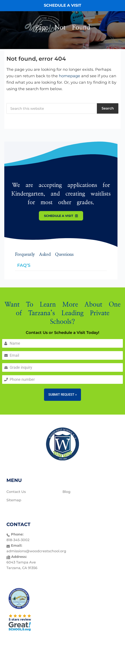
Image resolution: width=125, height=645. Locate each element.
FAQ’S (23, 265)
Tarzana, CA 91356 (21, 568)
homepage (69, 76)
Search (108, 108)
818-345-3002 (17, 540)
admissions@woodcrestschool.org (36, 551)
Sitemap (13, 500)
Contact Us (16, 492)
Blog (66, 492)
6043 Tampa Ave (21, 562)
